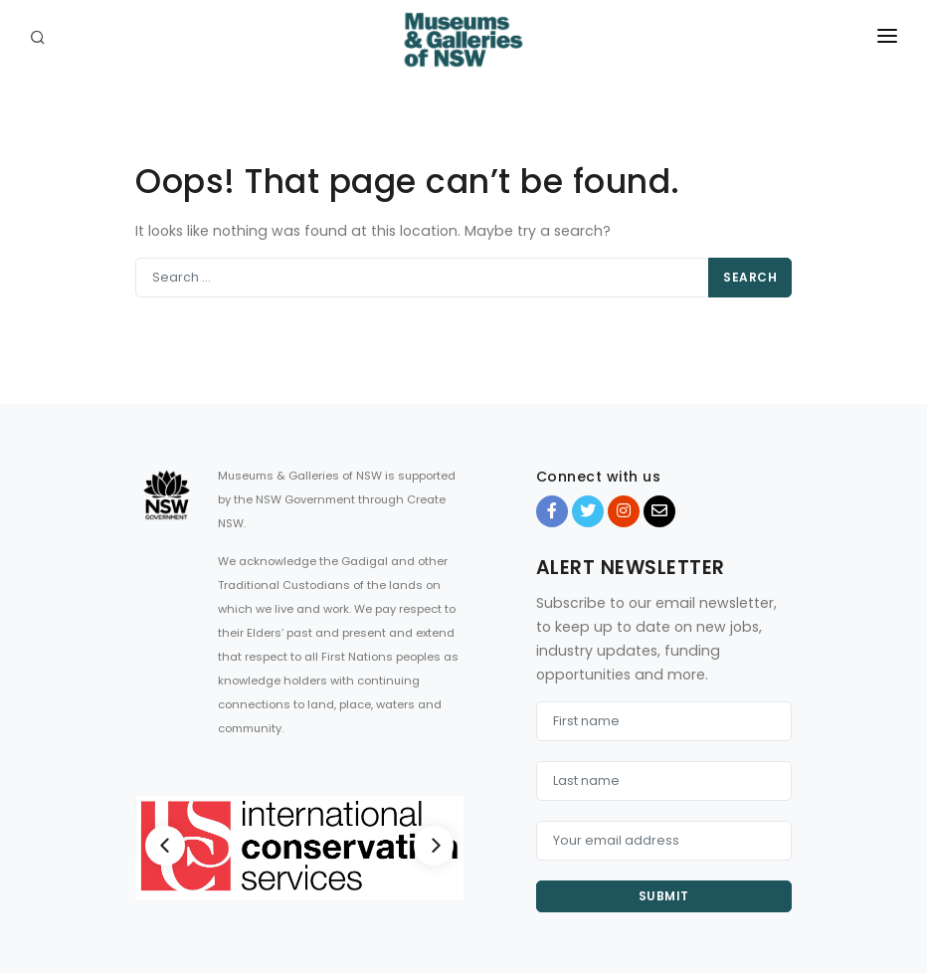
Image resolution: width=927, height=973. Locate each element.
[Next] (434, 846)
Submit (664, 895)
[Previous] (165, 846)
